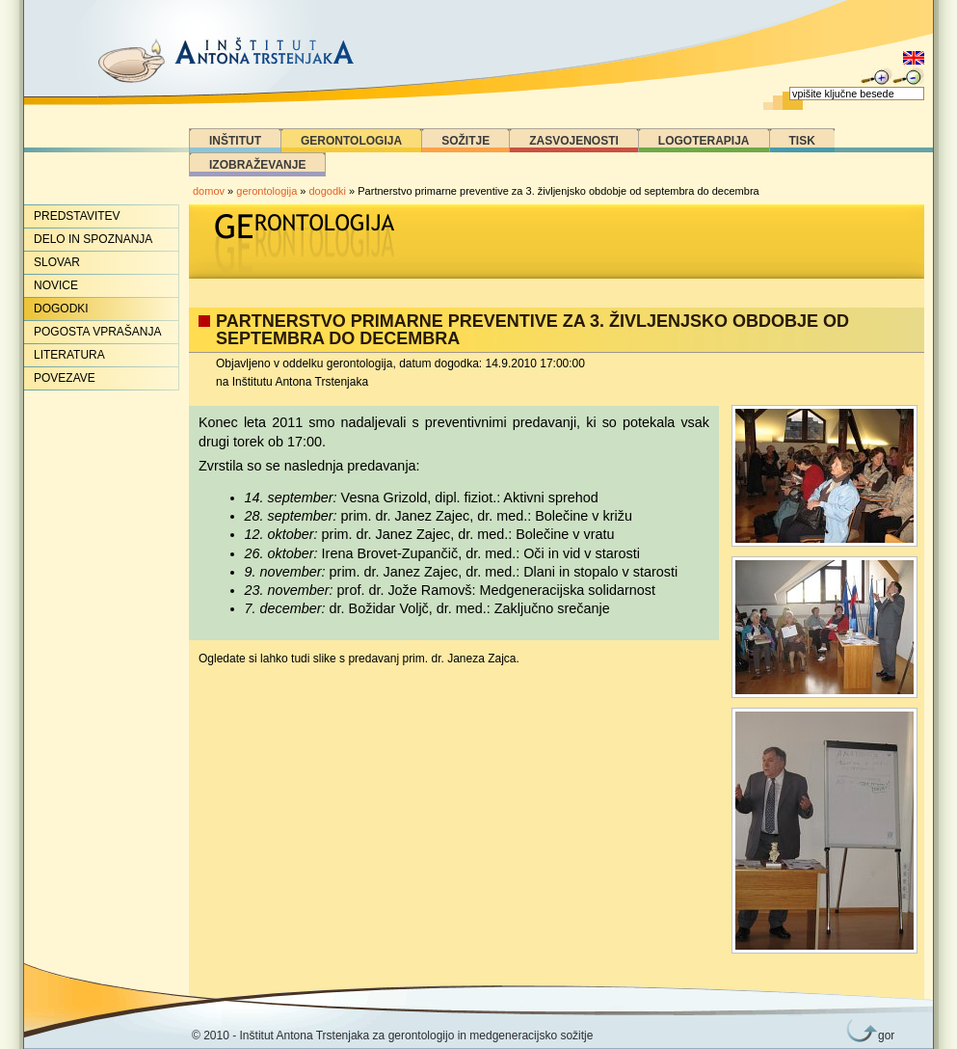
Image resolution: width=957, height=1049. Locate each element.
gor (883, 1035)
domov (209, 191)
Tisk (802, 141)
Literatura (69, 355)
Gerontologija (351, 141)
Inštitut (235, 141)
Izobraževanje (257, 165)
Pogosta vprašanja (97, 331)
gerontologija (266, 191)
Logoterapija (704, 141)
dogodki (328, 191)
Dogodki (61, 308)
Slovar (57, 262)
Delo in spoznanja (93, 239)
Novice (56, 285)
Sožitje (465, 141)
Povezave (64, 378)
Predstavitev (77, 216)
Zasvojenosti (574, 141)
